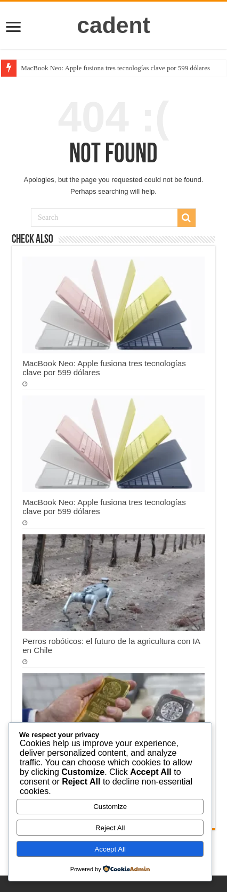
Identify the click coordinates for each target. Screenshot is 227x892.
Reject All (110, 828)
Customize (110, 807)
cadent (113, 25)
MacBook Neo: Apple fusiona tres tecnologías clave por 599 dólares (115, 68)
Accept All (110, 849)
